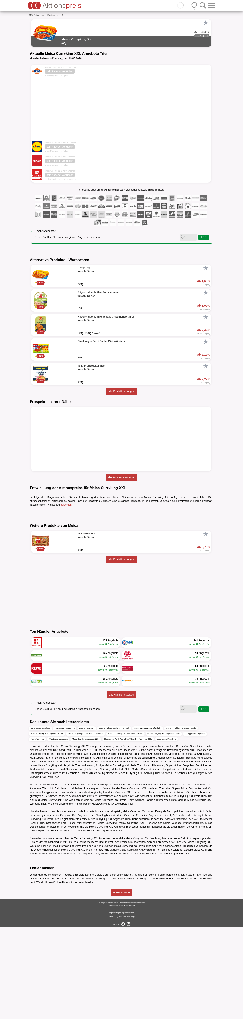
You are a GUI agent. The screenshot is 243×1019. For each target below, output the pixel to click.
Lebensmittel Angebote (166, 831)
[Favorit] (206, 22)
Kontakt (110, 1009)
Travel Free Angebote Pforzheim (147, 820)
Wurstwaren (52, 15)
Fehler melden (121, 984)
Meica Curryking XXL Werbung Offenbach (85, 825)
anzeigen (66, 504)
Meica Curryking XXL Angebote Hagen (47, 825)
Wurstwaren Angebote (58, 831)
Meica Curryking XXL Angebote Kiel (181, 820)
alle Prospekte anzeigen (121, 477)
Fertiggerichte (39, 15)
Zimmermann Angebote (65, 820)
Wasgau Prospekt (86, 820)
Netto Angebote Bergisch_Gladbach (114, 820)
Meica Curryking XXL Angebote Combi (163, 825)
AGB (121, 1005)
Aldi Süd (35, 891)
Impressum (113, 1005)
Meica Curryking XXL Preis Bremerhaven (125, 825)
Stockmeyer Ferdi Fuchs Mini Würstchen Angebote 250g (128, 831)
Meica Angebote (37, 831)
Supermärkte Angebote (40, 820)
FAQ (116, 1009)
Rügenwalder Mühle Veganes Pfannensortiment (175, 914)
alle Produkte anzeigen (121, 391)
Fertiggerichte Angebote (195, 825)
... (59, 15)
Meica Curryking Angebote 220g (85, 831)
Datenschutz (129, 1005)
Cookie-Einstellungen (127, 1009)
